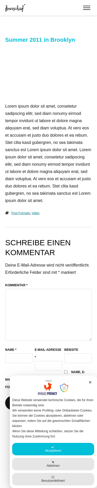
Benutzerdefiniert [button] (53, 479)
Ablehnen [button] (53, 464)
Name (10, 350)
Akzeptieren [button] (53, 448)
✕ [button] (90, 382)
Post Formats (20, 213)
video (35, 213)
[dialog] (53, 431)
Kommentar (16, 285)
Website (71, 350)
